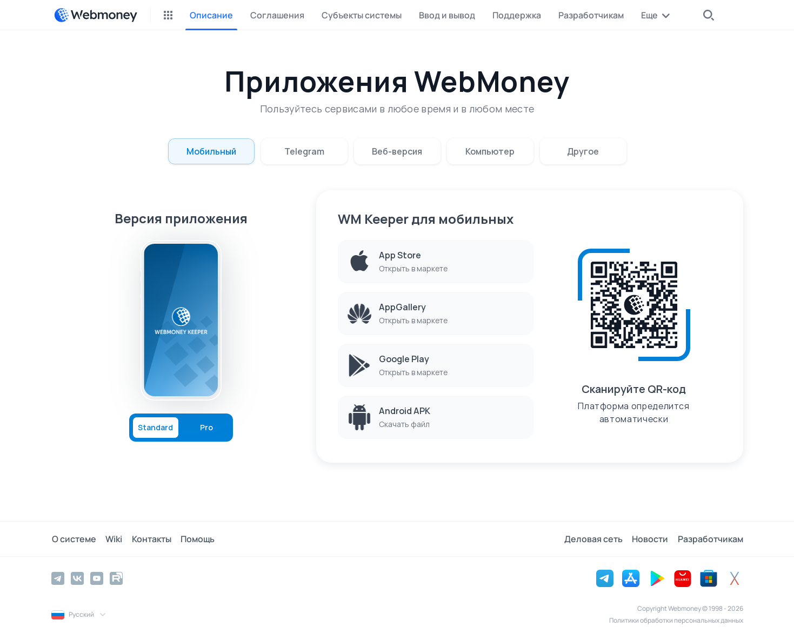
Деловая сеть (595, 539)
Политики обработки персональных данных (676, 620)
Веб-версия (397, 151)
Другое (583, 151)
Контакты (149, 539)
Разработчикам (710, 539)
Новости (651, 539)
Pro (206, 427)
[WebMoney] (95, 15)
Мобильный (211, 151)
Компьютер (490, 151)
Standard (155, 427)
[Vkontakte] (77, 578)
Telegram (304, 151)
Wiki (112, 539)
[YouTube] (96, 578)
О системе (73, 539)
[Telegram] (57, 578)
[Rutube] (116, 578)
